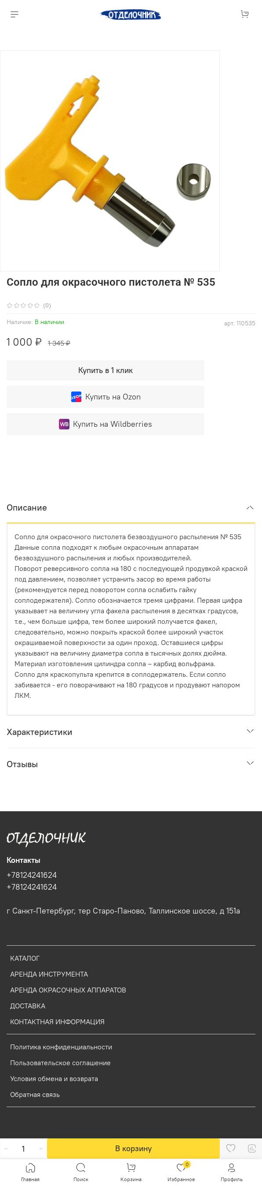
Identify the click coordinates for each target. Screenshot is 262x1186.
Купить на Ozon (106, 397)
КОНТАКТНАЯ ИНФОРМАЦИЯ (57, 1021)
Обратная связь (35, 1094)
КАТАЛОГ (25, 958)
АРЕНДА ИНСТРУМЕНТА (49, 974)
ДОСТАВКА (27, 1005)
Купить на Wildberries (105, 424)
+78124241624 (32, 875)
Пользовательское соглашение (60, 1062)
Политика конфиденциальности (61, 1046)
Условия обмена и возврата (54, 1078)
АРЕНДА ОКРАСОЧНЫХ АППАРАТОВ (68, 989)
